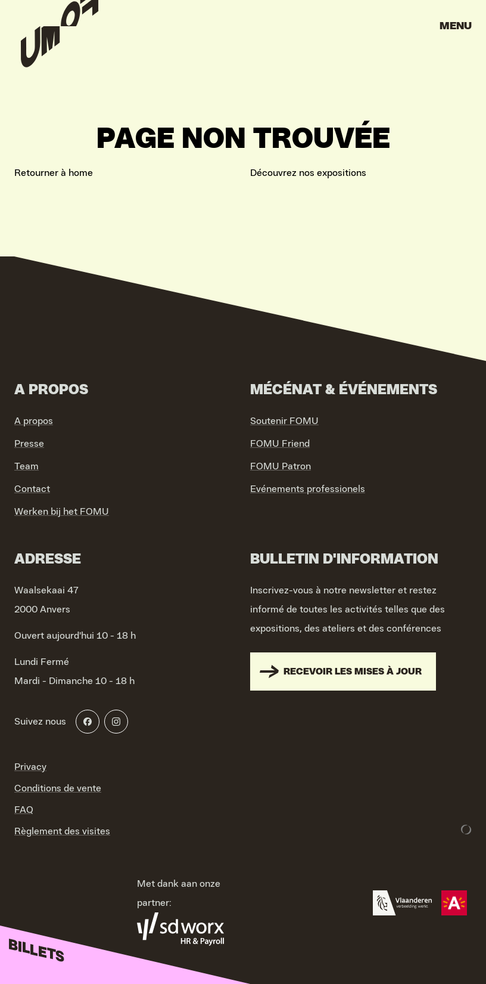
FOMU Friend (280, 443)
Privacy (30, 767)
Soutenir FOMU (284, 421)
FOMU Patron (280, 466)
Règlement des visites (62, 831)
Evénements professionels (307, 489)
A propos (33, 421)
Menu (456, 26)
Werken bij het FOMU (61, 511)
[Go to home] (59, 30)
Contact (32, 489)
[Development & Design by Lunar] (466, 829)
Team (26, 466)
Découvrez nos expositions (308, 173)
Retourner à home (53, 173)
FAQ (23, 810)
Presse (29, 443)
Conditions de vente (57, 788)
